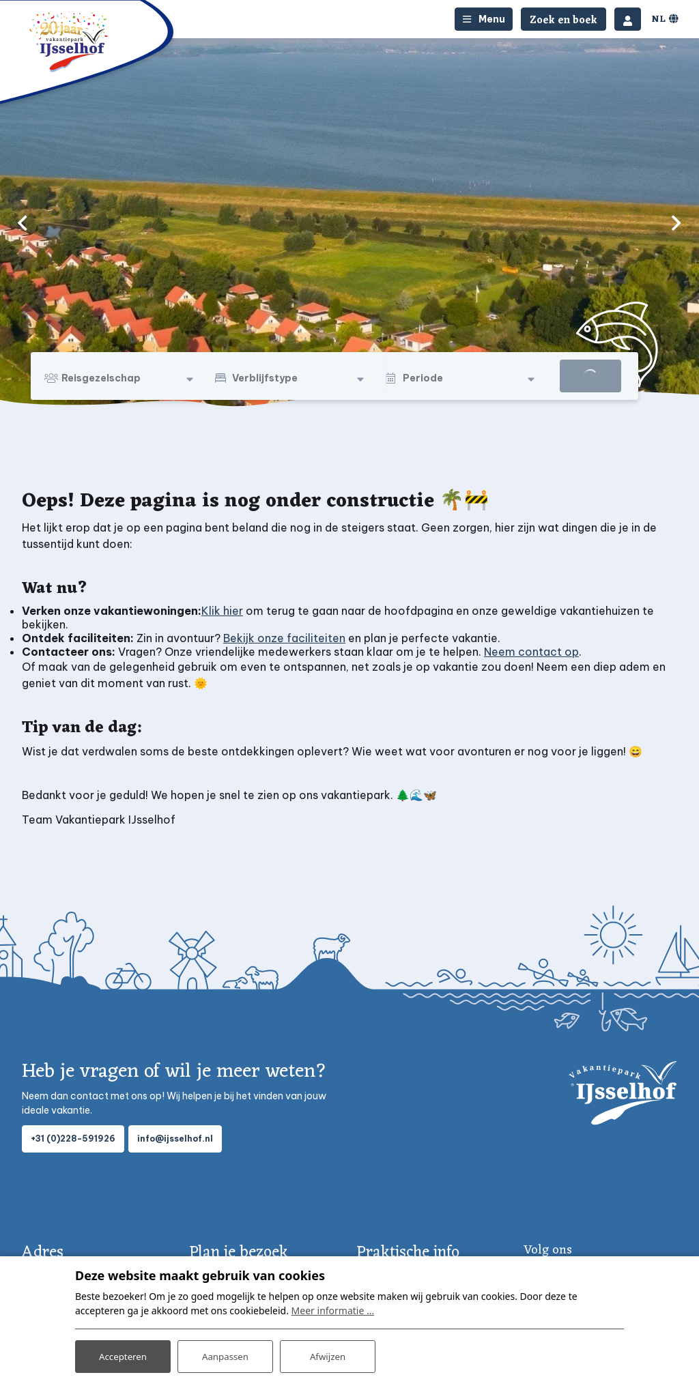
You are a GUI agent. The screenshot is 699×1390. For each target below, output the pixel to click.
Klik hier (222, 611)
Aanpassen (225, 1354)
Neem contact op (531, 651)
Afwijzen (327, 1354)
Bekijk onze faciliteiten (284, 638)
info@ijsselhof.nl (175, 1138)
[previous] (22, 222)
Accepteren (123, 1354)
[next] (676, 222)
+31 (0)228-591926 (73, 1138)
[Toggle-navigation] (484, 19)
